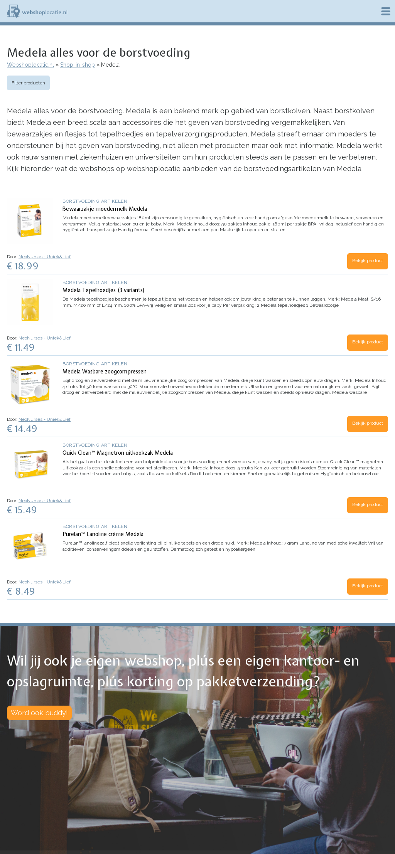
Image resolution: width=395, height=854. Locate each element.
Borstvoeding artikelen (94, 201)
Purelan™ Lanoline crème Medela (102, 534)
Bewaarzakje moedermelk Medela (104, 208)
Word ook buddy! (39, 713)
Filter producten (28, 83)
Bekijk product (367, 260)
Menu (385, 11)
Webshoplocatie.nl (30, 65)
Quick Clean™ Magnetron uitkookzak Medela (117, 452)
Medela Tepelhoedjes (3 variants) (103, 290)
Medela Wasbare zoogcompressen (104, 371)
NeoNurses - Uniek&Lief (45, 256)
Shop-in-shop (77, 65)
